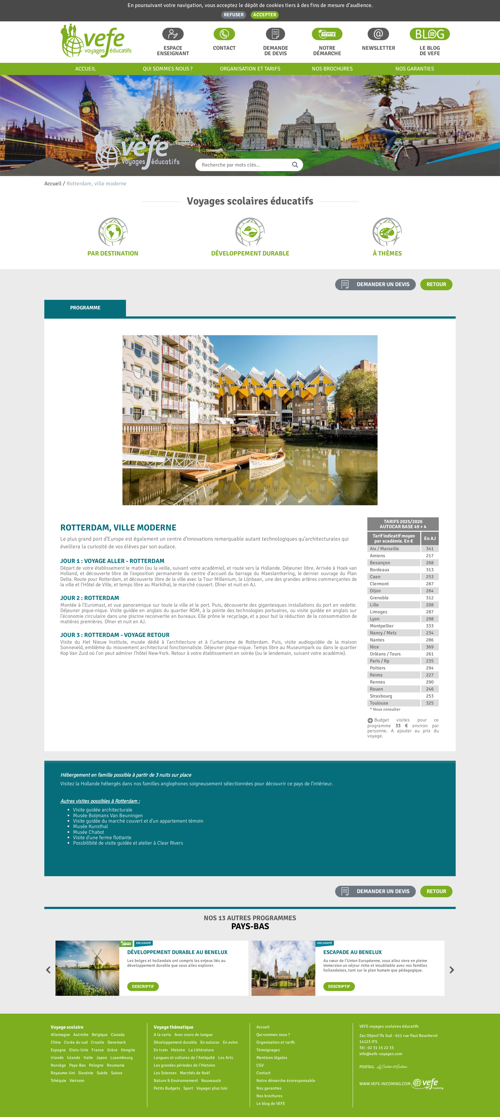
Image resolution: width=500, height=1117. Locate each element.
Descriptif (143, 986)
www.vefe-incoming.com (401, 1083)
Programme (85, 308)
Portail (383, 1066)
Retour (436, 284)
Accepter (264, 15)
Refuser (234, 15)
